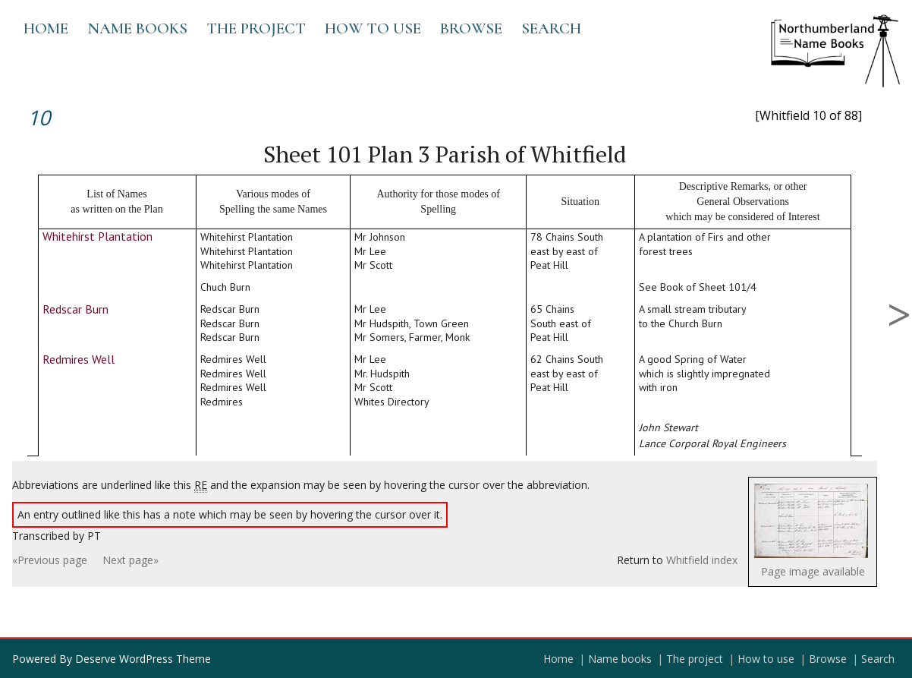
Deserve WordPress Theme (143, 658)
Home (46, 28)
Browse (471, 28)
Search (551, 28)
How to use (373, 28)
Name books (137, 28)
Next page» (130, 560)
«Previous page (49, 560)
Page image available (813, 571)
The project (256, 28)
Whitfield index (701, 560)
